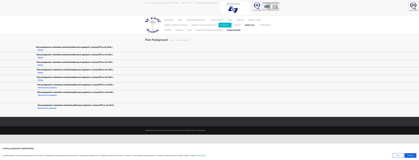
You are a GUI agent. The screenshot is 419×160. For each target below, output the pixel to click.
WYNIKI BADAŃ (265, 25)
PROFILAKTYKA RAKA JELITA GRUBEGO (209, 30)
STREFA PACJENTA (217, 20)
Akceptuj (410, 155)
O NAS (180, 20)
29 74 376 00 (188, 3)
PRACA (230, 20)
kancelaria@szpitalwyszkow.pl (208, 3)
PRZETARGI (224, 25)
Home (172, 40)
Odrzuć (398, 155)
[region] (209, 151)
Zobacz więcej (201, 155)
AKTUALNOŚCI (169, 20)
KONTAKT (237, 25)
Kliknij (40, 50)
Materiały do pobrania (47, 87)
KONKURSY (240, 20)
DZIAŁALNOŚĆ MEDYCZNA (195, 20)
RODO (189, 30)
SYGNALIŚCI (179, 30)
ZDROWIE (167, 30)
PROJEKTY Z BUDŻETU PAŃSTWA (176, 25)
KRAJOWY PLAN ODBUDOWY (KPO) (203, 25)
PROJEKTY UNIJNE (254, 20)
